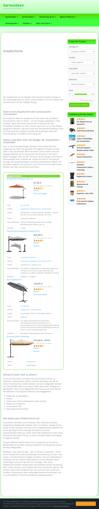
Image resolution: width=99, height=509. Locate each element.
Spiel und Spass (44, 23)
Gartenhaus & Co (47, 17)
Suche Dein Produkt (79, 105)
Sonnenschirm (46, 209)
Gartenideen (11, 17)
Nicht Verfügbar (40, 194)
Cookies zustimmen (85, 503)
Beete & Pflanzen (68, 17)
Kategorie (73, 46)
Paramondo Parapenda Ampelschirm (23, 231)
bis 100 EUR (24, 205)
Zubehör (27, 23)
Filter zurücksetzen (87, 100)
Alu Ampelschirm (14, 280)
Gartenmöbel (28, 17)
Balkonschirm (36, 209)
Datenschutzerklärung (61, 506)
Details (36, 191)
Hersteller (73, 68)
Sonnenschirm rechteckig (18, 336)
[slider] (73, 94)
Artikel (72, 57)
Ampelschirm (25, 209)
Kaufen (37, 246)
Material (73, 79)
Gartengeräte (12, 23)
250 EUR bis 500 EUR (27, 257)
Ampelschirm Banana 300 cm (20, 179)
